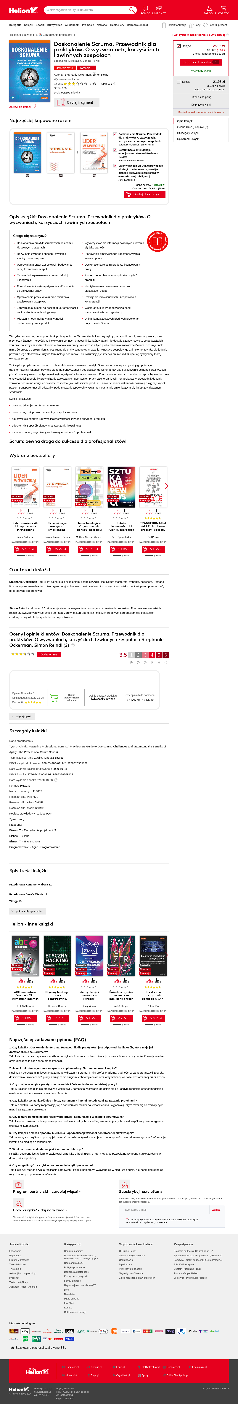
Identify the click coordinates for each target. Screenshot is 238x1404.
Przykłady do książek (130, 1268)
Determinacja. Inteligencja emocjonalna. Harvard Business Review (138, 153)
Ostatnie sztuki (65, 67)
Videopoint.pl (73, 1375)
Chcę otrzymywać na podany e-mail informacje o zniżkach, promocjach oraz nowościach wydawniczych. (159, 1221)
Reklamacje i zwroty (75, 1312)
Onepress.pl (72, 1367)
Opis (185, 121)
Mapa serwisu (71, 1298)
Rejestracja (15, 1255)
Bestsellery (117, 24)
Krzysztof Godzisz (57, 1006)
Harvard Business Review (131, 160)
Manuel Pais (100, 537)
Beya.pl (95, 1375)
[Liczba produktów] (216, 62)
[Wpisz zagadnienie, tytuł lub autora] (86, 10)
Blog (66, 1289)
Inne (26, 835)
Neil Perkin (153, 537)
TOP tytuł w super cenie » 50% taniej (198, 35)
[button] (166, 486)
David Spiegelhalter (121, 537)
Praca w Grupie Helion (186, 1273)
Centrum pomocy (73, 1251)
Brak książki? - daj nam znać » (40, 1210)
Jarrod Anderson (126, 180)
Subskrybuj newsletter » (141, 1191)
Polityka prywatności (75, 1267)
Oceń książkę (126, 1260)
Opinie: (106, 83)
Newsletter (69, 1294)
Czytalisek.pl (123, 1375)
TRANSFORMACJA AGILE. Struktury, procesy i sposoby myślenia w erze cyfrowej (153, 529)
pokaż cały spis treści (29, 911)
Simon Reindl (100, 74)
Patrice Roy (153, 1006)
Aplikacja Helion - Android (23, 1286)
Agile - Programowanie (46, 847)
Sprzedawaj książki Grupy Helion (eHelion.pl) (198, 1255)
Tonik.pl (225, 1388)
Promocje (88, 24)
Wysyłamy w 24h (201, 70)
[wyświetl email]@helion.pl (76, 1392)
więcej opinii (23, 716)
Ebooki (40, 24)
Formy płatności (72, 1280)
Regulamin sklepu (73, 1263)
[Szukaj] (132, 10)
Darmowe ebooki (137, 24)
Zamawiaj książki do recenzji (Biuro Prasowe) (198, 1260)
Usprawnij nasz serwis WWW (80, 1285)
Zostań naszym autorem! (132, 1255)
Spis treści (188, 138)
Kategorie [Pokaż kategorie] (15, 24)
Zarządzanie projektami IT (40, 830)
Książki (28, 24)
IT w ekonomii (32, 841)
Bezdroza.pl (173, 1367)
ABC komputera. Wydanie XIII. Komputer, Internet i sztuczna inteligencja (25, 998)
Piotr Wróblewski (25, 1006)
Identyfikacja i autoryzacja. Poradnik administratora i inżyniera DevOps (89, 998)
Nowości (102, 24)
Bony (197, 24)
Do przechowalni (200, 104)
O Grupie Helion (127, 1251)
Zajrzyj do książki (20, 106)
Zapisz (216, 1209)
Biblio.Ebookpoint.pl (177, 1375)
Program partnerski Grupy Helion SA (193, 1251)
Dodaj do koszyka (197, 62)
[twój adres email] (164, 1210)
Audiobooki (72, 24)
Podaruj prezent (217, 24)
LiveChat (69, 1303)
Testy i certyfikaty (18, 1282)
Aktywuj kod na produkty (22, 1273)
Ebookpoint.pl (199, 1367)
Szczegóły (188, 132)
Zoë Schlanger (121, 1006)
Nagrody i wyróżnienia (131, 1273)
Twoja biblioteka (18, 1264)
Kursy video (54, 24)
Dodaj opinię (49, 654)
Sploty (145, 1375)
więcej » (163, 1222)
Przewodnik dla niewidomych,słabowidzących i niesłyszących (81, 1257)
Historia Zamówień (19, 1260)
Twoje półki (15, 1268)
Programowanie (19, 847)
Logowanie (15, 1251)
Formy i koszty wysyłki (76, 1276)
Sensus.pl (96, 1367)
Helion (76, 79)
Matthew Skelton (84, 537)
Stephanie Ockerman (78, 74)
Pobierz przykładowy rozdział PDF (30, 813)
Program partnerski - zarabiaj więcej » (47, 1191)
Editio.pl (120, 1367)
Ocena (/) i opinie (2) (192, 127)
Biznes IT (15, 830)
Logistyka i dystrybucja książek (190, 1277)
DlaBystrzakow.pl (151, 1367)
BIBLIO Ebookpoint (184, 1264)
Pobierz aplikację (176, 24)
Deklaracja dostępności (76, 1271)
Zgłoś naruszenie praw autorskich (137, 1277)
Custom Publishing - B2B (187, 1268)
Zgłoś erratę (16, 819)
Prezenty (14, 1277)
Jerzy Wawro (89, 1006)
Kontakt (68, 1307)
